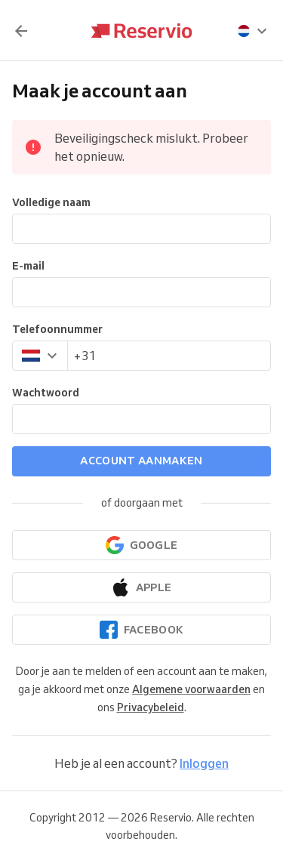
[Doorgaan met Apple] (141, 587)
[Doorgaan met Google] (141, 545)
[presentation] (253, 31)
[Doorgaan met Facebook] (141, 630)
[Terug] (21, 31)
